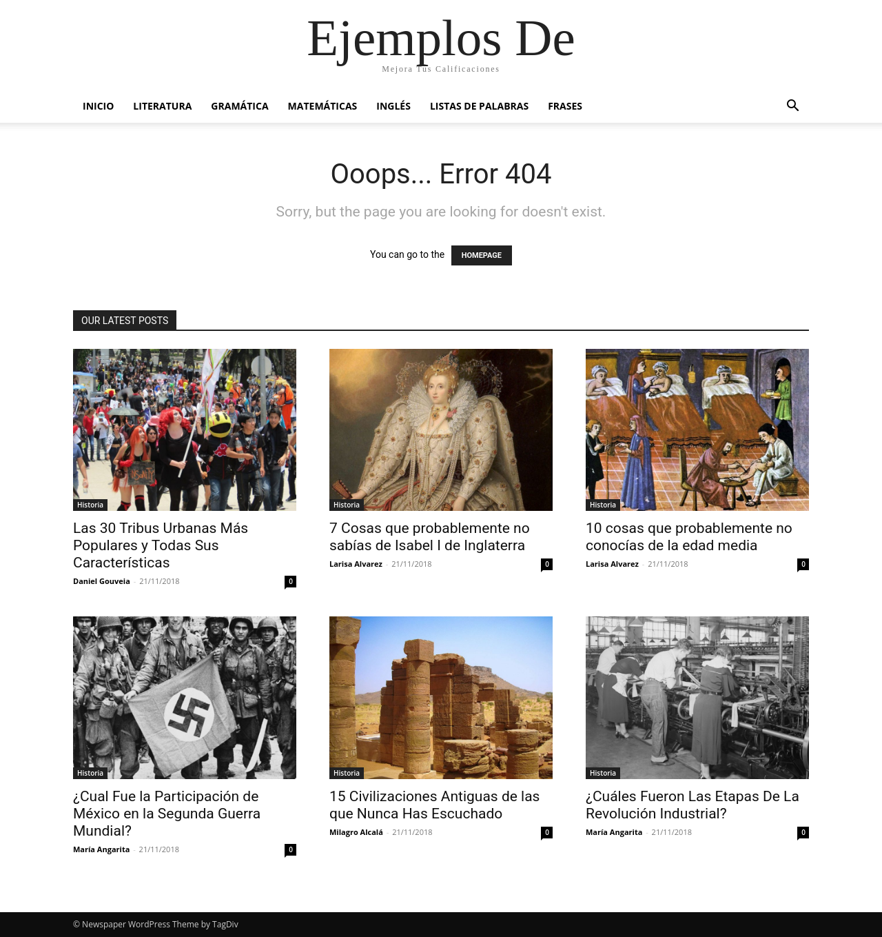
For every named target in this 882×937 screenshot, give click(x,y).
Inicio (98, 105)
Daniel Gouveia (101, 581)
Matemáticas (323, 105)
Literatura (162, 105)
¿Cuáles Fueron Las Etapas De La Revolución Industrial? (692, 805)
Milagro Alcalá (356, 832)
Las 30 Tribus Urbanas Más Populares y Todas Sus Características (160, 545)
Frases (565, 105)
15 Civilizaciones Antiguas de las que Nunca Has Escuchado (434, 805)
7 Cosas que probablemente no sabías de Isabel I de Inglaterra (429, 537)
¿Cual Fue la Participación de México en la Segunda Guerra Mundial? (166, 813)
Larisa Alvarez (355, 563)
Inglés (393, 105)
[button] (792, 107)
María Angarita (101, 849)
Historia (90, 505)
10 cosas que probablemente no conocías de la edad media (689, 537)
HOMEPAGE (482, 255)
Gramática (239, 105)
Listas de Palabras (479, 105)
